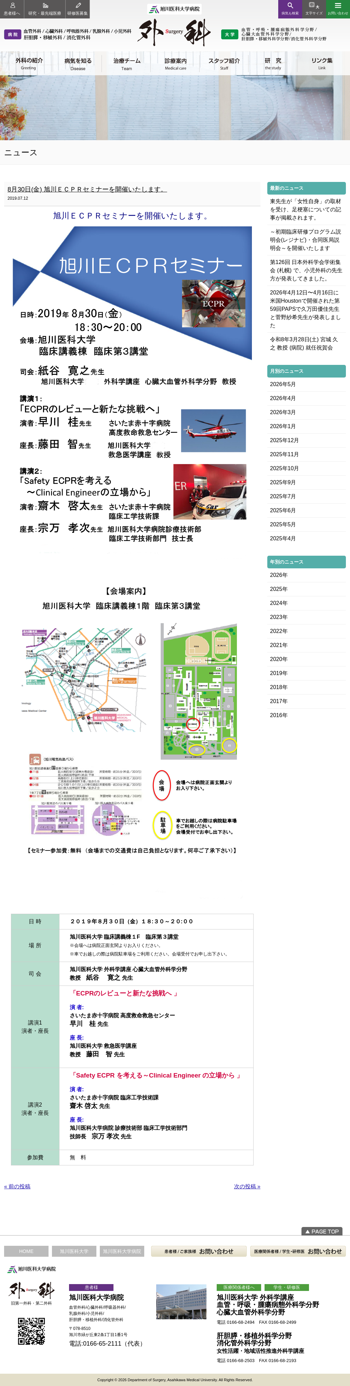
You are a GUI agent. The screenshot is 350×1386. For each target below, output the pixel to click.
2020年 (279, 659)
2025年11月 (284, 454)
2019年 (279, 673)
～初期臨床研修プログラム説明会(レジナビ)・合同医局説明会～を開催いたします (305, 240)
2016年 (279, 715)
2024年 (279, 603)
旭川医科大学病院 (122, 1251)
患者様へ (12, 9)
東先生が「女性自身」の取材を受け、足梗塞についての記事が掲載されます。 (305, 209)
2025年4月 (283, 538)
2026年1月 (283, 426)
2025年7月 (283, 496)
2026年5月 (283, 384)
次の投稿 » (247, 1186)
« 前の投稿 (17, 1186)
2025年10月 (284, 468)
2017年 (279, 701)
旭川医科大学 (74, 1251)
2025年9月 (283, 482)
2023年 (279, 617)
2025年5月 (283, 524)
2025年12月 (284, 440)
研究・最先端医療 (44, 9)
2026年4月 (283, 398)
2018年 (279, 687)
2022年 (279, 631)
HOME (26, 1251)
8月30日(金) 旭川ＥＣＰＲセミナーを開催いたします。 (87, 189)
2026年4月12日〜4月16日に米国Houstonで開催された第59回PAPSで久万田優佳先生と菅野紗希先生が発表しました (305, 309)
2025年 (279, 589)
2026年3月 (283, 412)
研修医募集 (77, 9)
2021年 (279, 645)
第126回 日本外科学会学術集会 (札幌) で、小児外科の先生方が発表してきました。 (306, 270)
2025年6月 (283, 510)
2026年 (279, 575)
